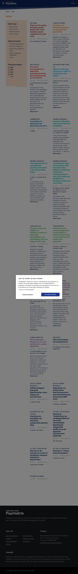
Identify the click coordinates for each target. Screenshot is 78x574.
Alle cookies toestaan (50, 294)
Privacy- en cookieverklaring (26, 289)
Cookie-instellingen (27, 294)
